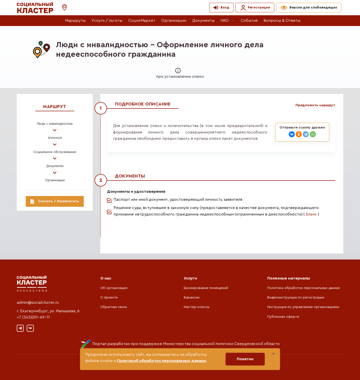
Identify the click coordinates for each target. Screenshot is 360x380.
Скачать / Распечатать (54, 201)
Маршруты (75, 20)
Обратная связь (113, 307)
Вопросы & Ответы (282, 20)
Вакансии (192, 297)
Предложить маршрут (315, 105)
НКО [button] (224, 20)
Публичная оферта (283, 316)
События (249, 20)
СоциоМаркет (141, 20)
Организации (173, 20)
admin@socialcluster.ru (38, 302)
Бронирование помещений (206, 288)
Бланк (311, 214)
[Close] (273, 354)
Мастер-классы (197, 307)
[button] (62, 7)
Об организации (114, 288)
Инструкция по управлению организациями (303, 307)
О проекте (109, 297)
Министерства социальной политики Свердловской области (221, 344)
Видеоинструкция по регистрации (295, 297)
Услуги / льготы (107, 20)
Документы (203, 20)
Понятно (245, 359)
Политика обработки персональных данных (303, 288)
